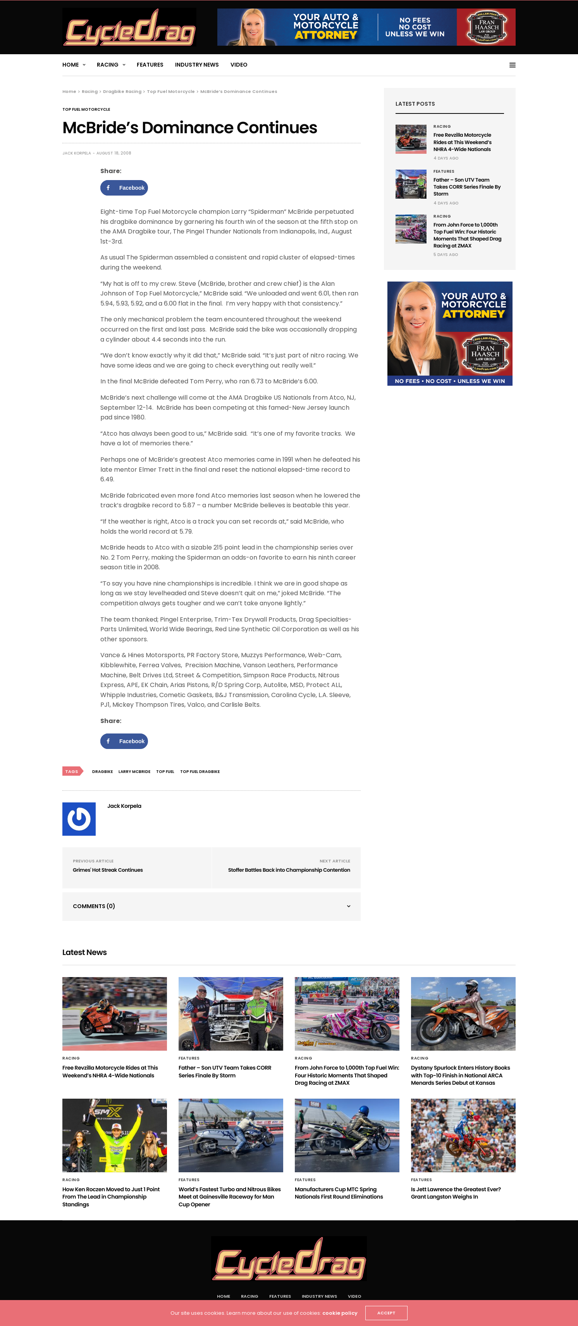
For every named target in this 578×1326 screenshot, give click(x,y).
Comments (94, 906)
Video (239, 65)
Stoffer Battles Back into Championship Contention (289, 870)
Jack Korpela (76, 153)
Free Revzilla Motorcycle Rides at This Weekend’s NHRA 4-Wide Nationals (463, 142)
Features (150, 65)
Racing (108, 65)
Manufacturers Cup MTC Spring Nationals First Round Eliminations (339, 1193)
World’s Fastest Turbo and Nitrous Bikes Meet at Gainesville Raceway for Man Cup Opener (230, 1196)
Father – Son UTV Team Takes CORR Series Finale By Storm (467, 187)
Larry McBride (134, 772)
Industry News (197, 65)
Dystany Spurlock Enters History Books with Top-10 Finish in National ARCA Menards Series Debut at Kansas (460, 1075)
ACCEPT (386, 1313)
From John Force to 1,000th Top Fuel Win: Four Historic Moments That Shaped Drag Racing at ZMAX (467, 235)
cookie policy (340, 1313)
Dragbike (102, 772)
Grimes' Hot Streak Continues (108, 870)
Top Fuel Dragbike (200, 772)
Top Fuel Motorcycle (86, 110)
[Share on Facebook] (124, 188)
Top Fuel (165, 772)
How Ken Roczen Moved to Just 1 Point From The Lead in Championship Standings (111, 1196)
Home (70, 65)
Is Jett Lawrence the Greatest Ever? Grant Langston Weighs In (456, 1193)
